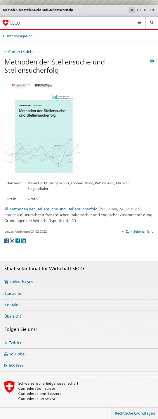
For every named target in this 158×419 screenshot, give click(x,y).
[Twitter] (12, 240)
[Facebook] (7, 240)
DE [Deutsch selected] (132, 10)
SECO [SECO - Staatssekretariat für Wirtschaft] (15, 23)
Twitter (15, 342)
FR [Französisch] (139, 10)
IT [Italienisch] (145, 10)
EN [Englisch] (152, 10)
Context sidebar (22, 51)
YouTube (17, 354)
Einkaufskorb (21, 282)
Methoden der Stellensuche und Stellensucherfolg (75, 209)
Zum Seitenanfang (139, 231)
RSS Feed (17, 365)
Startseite (12, 293)
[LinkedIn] (23, 240)
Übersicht (12, 316)
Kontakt (11, 304)
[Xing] (18, 240)
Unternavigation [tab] (19, 36)
